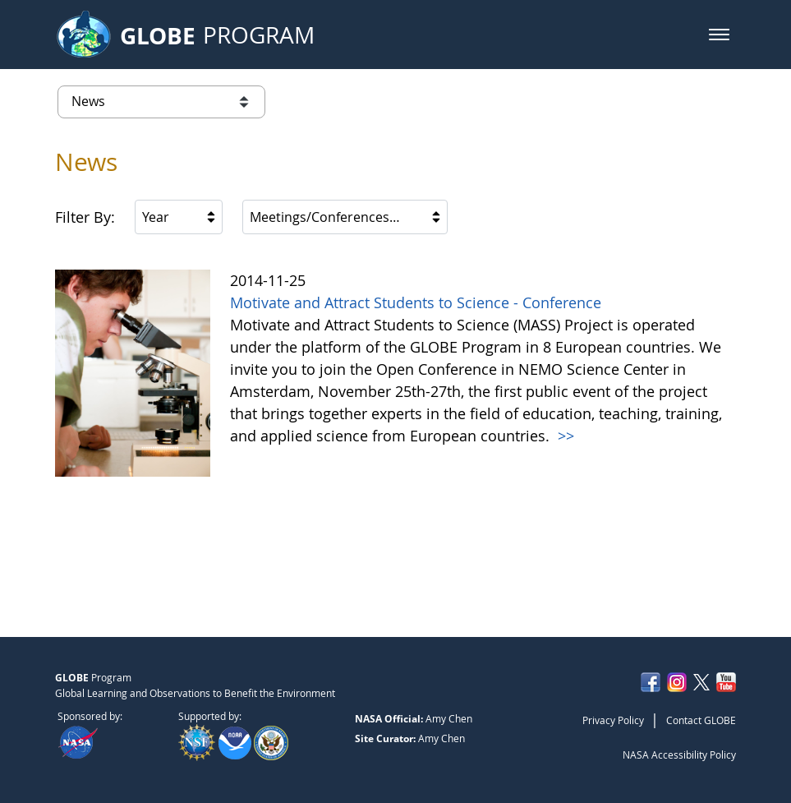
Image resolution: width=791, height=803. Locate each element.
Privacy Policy (613, 720)
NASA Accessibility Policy (679, 754)
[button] (719, 34)
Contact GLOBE (701, 720)
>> (564, 435)
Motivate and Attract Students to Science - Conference (415, 302)
